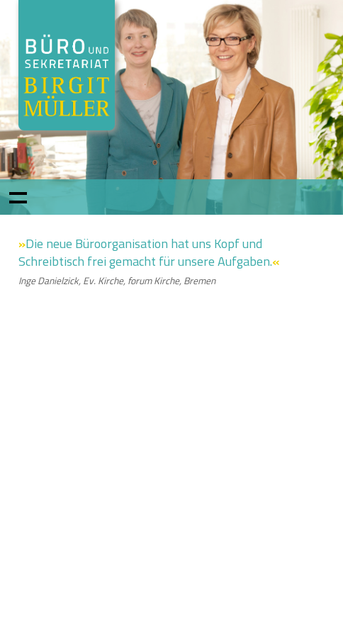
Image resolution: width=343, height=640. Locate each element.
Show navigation (17, 197)
